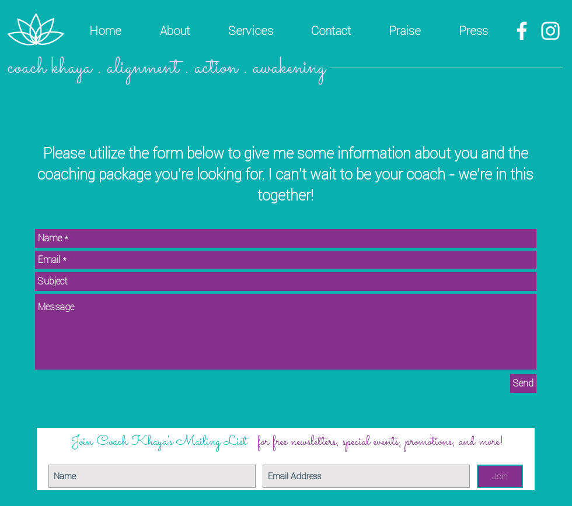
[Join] (500, 476)
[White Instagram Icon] (550, 31)
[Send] (523, 383)
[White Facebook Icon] (522, 31)
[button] (250, 31)
